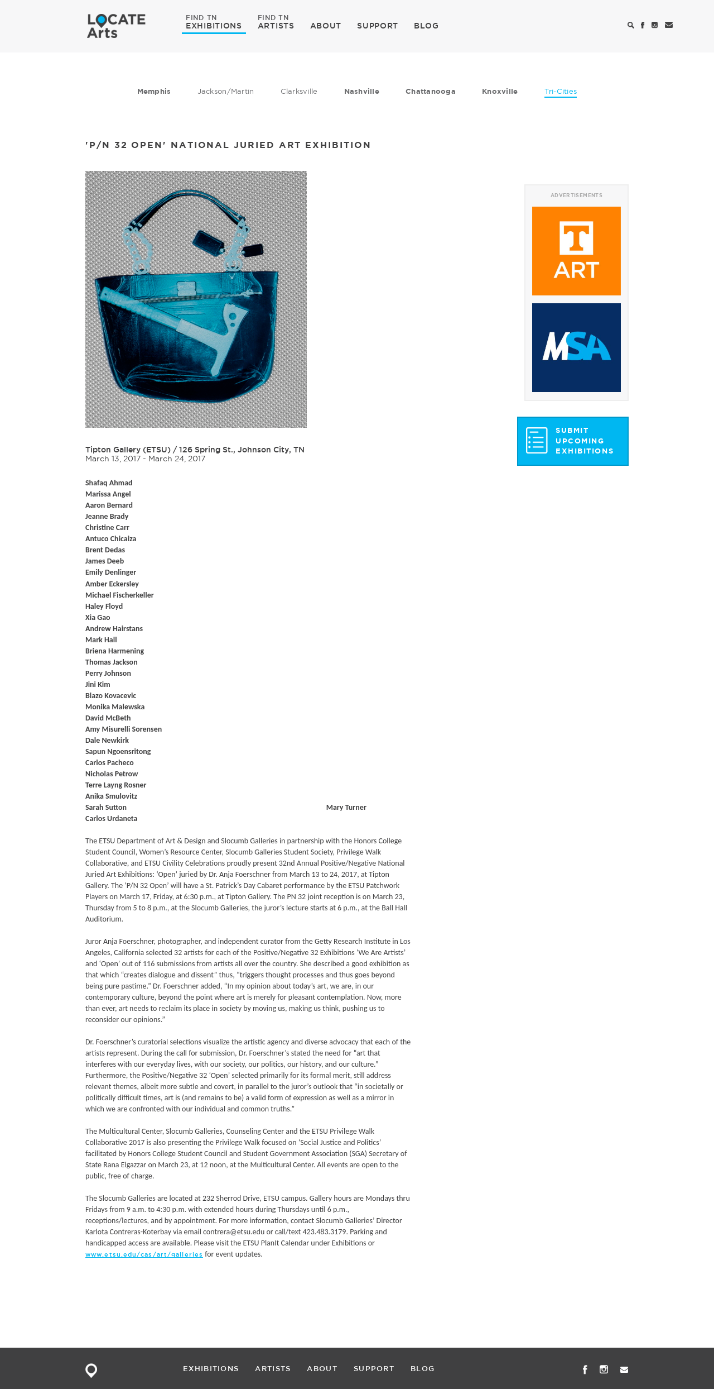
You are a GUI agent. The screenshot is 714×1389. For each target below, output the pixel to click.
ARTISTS (276, 25)
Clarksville (299, 91)
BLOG (426, 25)
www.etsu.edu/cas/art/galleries (144, 1254)
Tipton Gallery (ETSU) (128, 449)
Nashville (361, 91)
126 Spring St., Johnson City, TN (242, 449)
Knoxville (500, 91)
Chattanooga (431, 91)
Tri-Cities (560, 91)
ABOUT (326, 25)
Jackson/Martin (225, 91)
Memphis (154, 91)
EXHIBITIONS (214, 25)
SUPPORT (377, 25)
